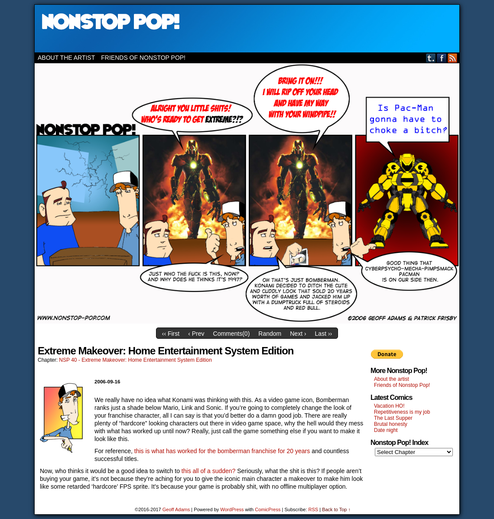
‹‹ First (170, 333)
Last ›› (323, 333)
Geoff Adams (176, 509)
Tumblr (431, 57)
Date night (386, 430)
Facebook (441, 57)
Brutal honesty (390, 424)
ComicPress (267, 509)
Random (269, 333)
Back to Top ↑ (336, 509)
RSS (452, 57)
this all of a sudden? (209, 470)
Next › (298, 333)
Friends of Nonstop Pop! (143, 57)
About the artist (66, 57)
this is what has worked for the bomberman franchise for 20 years (222, 451)
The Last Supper (393, 418)
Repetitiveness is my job (402, 412)
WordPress (232, 509)
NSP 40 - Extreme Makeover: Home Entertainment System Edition (135, 360)
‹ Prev (196, 333)
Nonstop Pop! (247, 28)
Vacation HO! (389, 406)
